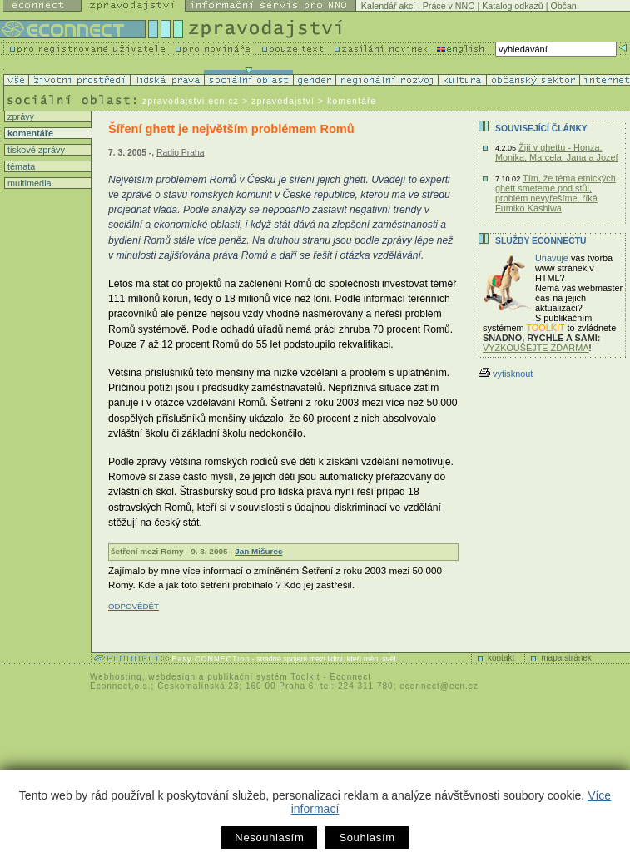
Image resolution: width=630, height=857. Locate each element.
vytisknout (506, 374)
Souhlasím (366, 837)
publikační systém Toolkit (263, 676)
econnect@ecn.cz (439, 686)
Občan (563, 6)
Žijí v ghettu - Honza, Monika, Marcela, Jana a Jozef (556, 152)
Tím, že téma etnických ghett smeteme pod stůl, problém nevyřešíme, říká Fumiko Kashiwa (555, 193)
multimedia (28, 183)
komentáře (29, 133)
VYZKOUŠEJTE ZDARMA (536, 348)
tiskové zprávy (35, 150)
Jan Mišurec (258, 551)
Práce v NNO (449, 6)
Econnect (350, 676)
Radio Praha (180, 152)
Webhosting (116, 676)
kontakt (501, 657)
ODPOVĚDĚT (133, 606)
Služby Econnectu (540, 240)
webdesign (172, 676)
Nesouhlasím (269, 837)
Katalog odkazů (512, 6)
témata (20, 166)
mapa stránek (566, 657)
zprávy (19, 116)
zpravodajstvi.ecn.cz (190, 101)
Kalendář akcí (388, 6)
